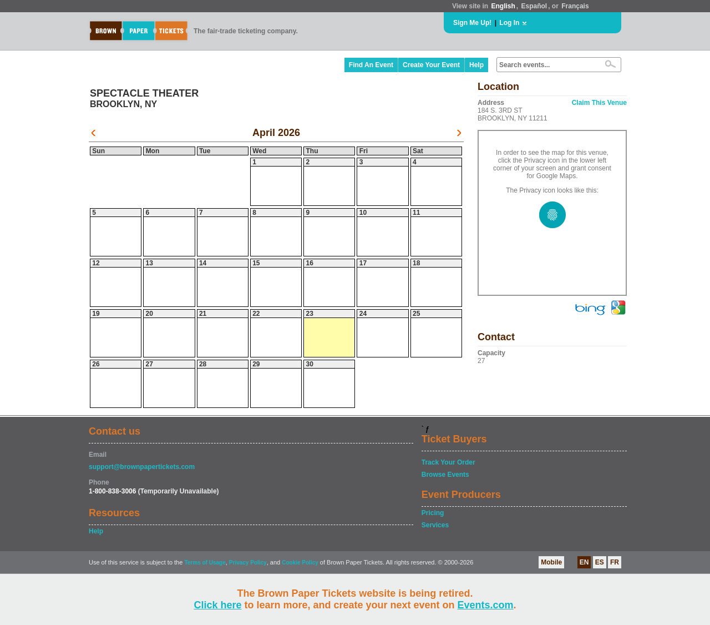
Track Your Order (448, 462)
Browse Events (445, 474)
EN (584, 562)
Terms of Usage (204, 563)
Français (575, 6)
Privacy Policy (248, 563)
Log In (509, 23)
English (503, 6)
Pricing (433, 513)
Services (435, 525)
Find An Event (371, 65)
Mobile (551, 562)
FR (614, 562)
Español (534, 6)
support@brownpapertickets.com (142, 467)
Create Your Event (431, 65)
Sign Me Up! (472, 23)
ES (599, 562)
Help (476, 65)
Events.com (486, 605)
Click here (217, 605)
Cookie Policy (300, 563)
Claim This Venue (599, 103)
